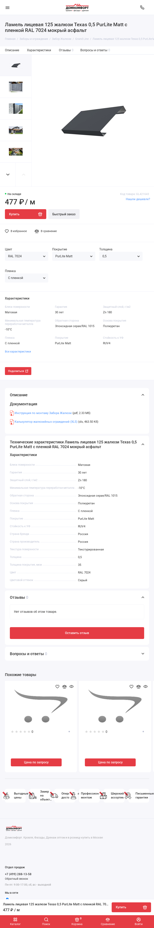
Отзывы (66, 50)
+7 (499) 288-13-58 (18, 874)
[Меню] (7, 7)
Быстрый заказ (63, 214)
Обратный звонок (16, 878)
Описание (12, 50)
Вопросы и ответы (95, 50)
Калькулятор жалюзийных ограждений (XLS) (46, 421)
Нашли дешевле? (138, 199)
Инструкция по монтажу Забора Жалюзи (43, 413)
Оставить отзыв (77, 633)
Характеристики (39, 50)
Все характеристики (18, 351)
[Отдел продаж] (142, 7)
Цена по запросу (36, 762)
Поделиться (18, 371)
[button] (8, 175)
